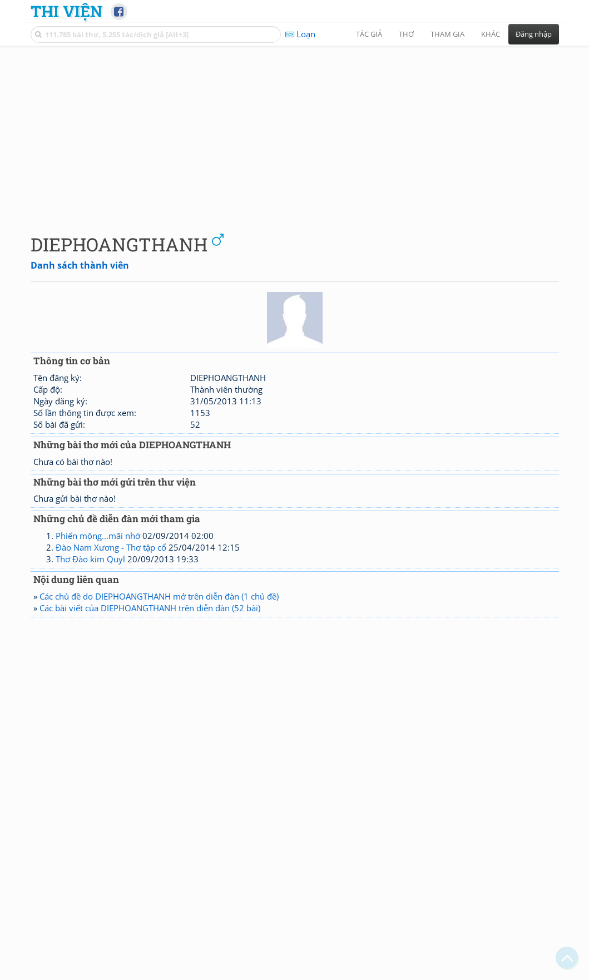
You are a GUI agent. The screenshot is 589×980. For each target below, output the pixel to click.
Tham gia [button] (447, 34)
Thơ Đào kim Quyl (90, 559)
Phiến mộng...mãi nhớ (98, 535)
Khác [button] (490, 34)
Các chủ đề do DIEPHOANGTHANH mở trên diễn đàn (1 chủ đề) (159, 596)
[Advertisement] (295, 131)
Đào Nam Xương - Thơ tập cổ (111, 547)
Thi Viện (66, 11)
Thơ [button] (406, 34)
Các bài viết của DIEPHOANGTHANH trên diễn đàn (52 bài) (149, 607)
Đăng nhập (534, 34)
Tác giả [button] (369, 34)
